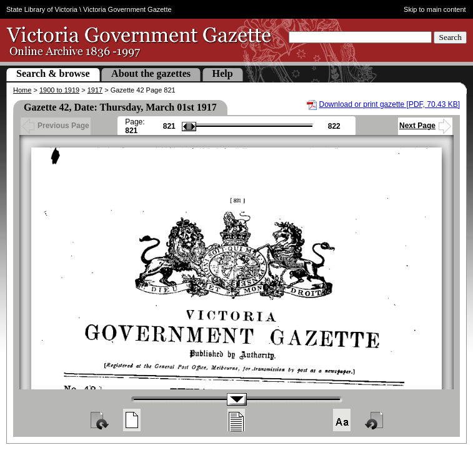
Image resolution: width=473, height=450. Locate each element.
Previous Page (55, 125)
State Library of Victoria (41, 9)
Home (22, 90)
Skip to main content (435, 9)
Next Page (425, 125)
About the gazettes (151, 73)
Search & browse (53, 73)
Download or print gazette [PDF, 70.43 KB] (389, 104)
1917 (94, 90)
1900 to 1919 (59, 90)
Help (222, 73)
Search (450, 37)
